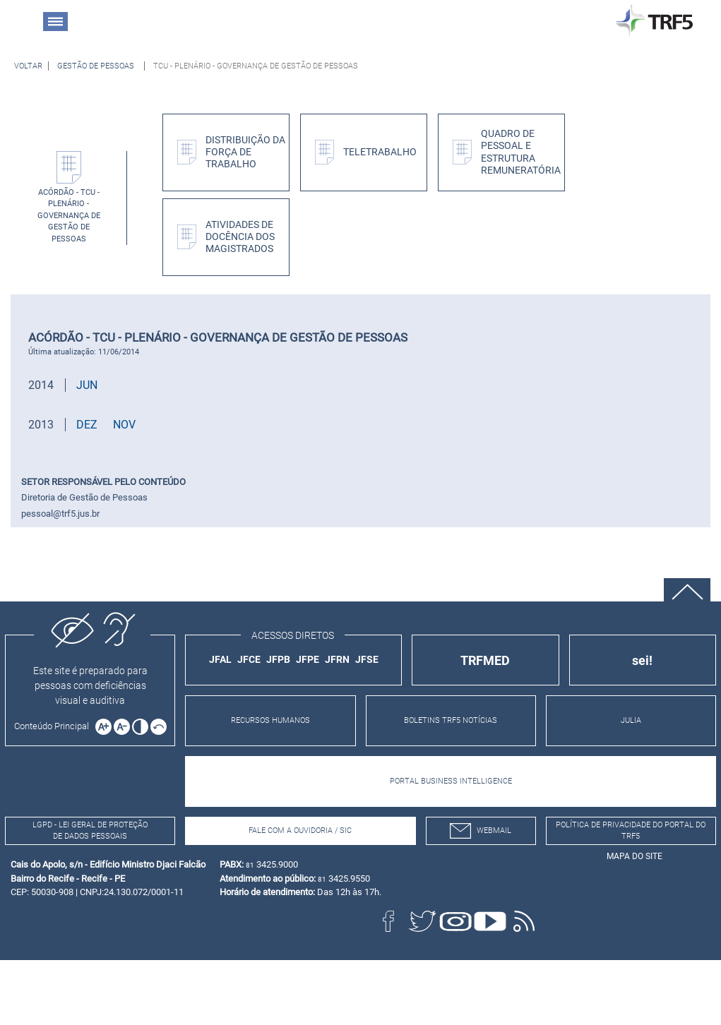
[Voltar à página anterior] (28, 66)
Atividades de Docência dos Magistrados (240, 237)
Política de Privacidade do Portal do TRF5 (630, 830)
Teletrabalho (380, 152)
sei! (642, 660)
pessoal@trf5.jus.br (60, 513)
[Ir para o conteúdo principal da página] (53, 726)
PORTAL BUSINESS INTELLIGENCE (451, 781)
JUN (86, 385)
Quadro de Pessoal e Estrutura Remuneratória (521, 152)
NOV (124, 424)
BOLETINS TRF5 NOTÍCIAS (450, 720)
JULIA (631, 720)
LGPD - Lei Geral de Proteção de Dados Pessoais (90, 830)
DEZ (86, 424)
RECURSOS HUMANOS (270, 720)
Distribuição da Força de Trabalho (245, 152)
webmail (480, 831)
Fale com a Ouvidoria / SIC (300, 830)
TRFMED (485, 660)
